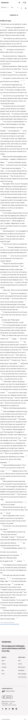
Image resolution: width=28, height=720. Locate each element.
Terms (10, 703)
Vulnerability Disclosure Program (9, 704)
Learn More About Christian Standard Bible (9, 624)
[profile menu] (24, 2)
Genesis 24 (5, 7)
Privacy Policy (5, 703)
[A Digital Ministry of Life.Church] (14, 689)
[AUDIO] (21, 8)
